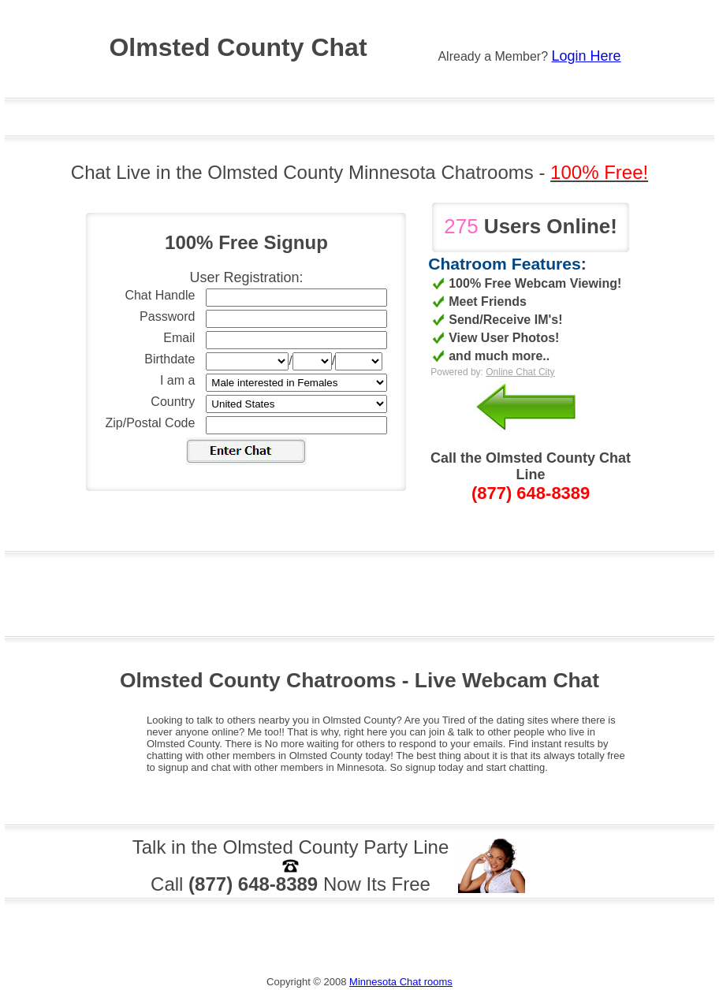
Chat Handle (160, 295)
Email (179, 337)
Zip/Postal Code (151, 423)
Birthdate (169, 359)
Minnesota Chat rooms (401, 982)
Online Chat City (520, 372)
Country (173, 401)
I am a (177, 380)
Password (167, 316)
